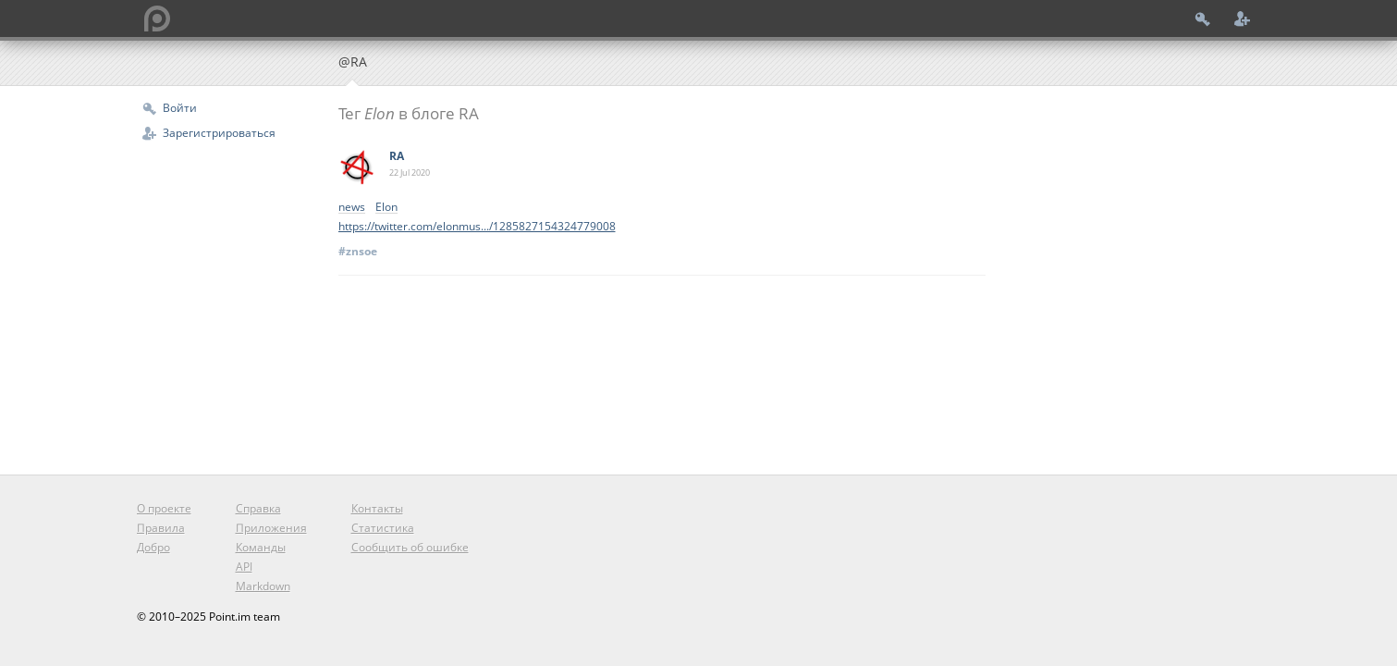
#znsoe (357, 251)
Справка (258, 508)
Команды (261, 547)
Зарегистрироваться (219, 133)
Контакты (377, 508)
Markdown (263, 586)
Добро (153, 547)
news (351, 208)
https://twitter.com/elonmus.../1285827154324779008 (477, 226)
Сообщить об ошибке (410, 547)
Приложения (271, 528)
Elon (386, 208)
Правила (161, 528)
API (244, 567)
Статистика (382, 528)
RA (396, 156)
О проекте (164, 508)
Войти (180, 108)
